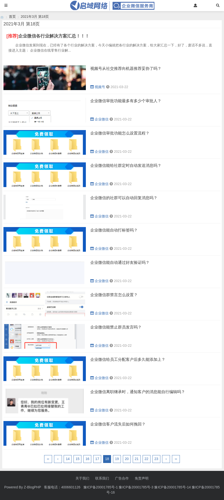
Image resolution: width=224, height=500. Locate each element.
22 (147, 459)
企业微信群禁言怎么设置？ (114, 295)
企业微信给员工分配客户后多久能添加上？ (127, 359)
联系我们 (102, 478)
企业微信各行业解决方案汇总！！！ (53, 36)
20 (127, 459)
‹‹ (48, 459)
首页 (12, 17)
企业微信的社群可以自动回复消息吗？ (123, 198)
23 (156, 459)
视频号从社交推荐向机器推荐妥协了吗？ (125, 68)
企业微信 (99, 119)
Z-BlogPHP (32, 487)
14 (68, 459)
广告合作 (122, 478)
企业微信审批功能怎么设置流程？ (119, 133)
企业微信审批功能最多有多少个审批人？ (125, 101)
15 (78, 459)
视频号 (97, 87)
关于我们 (82, 478)
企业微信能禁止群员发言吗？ (116, 327)
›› (176, 459)
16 (87, 459)
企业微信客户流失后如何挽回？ (118, 424)
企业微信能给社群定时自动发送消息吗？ (125, 165)
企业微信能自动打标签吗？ (114, 230)
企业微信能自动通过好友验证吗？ (119, 262)
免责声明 (142, 478)
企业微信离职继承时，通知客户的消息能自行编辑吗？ (137, 392)
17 (97, 459)
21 (137, 459)
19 (117, 459)
